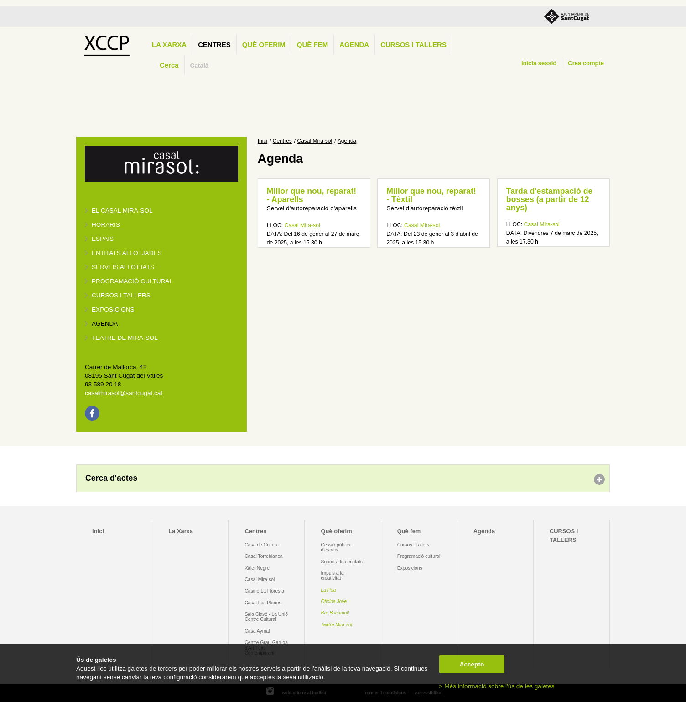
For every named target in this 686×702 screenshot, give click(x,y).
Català (199, 65)
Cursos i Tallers (413, 544)
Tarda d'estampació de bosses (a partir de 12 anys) (549, 199)
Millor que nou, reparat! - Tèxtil (431, 195)
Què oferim (264, 44)
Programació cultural (132, 281)
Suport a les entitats (342, 561)
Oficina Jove (334, 601)
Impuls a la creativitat (332, 576)
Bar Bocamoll (335, 612)
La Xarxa (169, 44)
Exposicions (113, 309)
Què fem (312, 44)
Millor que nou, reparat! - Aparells (311, 195)
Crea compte (586, 63)
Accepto (472, 664)
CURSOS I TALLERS (413, 44)
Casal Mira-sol (315, 141)
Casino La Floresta (264, 590)
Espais (103, 238)
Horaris (106, 224)
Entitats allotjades (127, 253)
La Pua (328, 590)
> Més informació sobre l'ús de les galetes (497, 686)
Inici (262, 141)
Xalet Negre (257, 568)
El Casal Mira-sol (122, 210)
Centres (214, 44)
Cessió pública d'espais (336, 547)
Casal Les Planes (262, 602)
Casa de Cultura (261, 544)
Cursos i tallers (121, 295)
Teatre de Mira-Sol (125, 337)
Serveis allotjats (123, 267)
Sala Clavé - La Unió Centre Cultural (266, 617)
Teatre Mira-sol (337, 624)
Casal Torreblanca (263, 556)
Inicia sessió (538, 63)
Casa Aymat (257, 631)
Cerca (169, 65)
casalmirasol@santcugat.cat (123, 393)
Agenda (354, 44)
